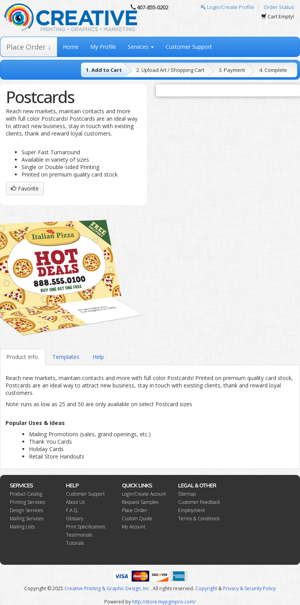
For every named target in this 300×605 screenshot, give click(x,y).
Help (98, 357)
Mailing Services (26, 518)
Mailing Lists (22, 526)
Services (141, 46)
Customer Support (189, 46)
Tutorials (75, 543)
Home (71, 46)
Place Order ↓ (28, 47)
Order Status (279, 7)
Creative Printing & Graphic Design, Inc (106, 588)
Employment (191, 510)
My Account (133, 526)
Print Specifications (85, 526)
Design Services (26, 510)
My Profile (103, 46)
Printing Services (27, 502)
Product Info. (22, 357)
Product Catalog (26, 494)
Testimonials (79, 535)
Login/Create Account (144, 494)
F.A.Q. (72, 510)
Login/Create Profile (227, 7)
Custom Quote (137, 518)
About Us (75, 502)
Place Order (134, 510)
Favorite (25, 188)
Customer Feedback (199, 502)
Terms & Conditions (199, 518)
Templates (65, 357)
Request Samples (140, 502)
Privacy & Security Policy (249, 588)
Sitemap (187, 494)
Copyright (206, 588)
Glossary (75, 518)
